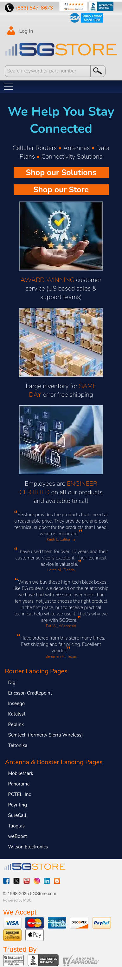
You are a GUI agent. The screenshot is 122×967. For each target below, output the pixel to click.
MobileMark (20, 773)
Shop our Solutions (61, 172)
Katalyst (16, 714)
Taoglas (16, 826)
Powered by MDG (17, 900)
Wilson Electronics (28, 847)
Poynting (17, 805)
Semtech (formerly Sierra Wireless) (45, 735)
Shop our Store (61, 189)
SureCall (17, 815)
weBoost (17, 836)
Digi (12, 682)
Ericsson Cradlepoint (30, 693)
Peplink (16, 724)
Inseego (16, 703)
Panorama (18, 784)
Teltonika (17, 745)
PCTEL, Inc (19, 794)
